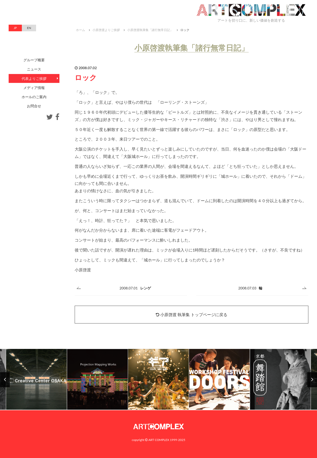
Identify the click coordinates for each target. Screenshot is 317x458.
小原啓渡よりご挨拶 (106, 30)
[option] (158, 379)
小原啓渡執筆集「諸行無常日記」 (150, 30)
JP (15, 28)
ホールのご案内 (34, 97)
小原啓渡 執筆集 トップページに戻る (191, 314)
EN (29, 28)
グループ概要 (34, 60)
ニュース (34, 69)
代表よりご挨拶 (34, 78)
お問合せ (34, 106)
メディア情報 (34, 87)
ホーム (80, 30)
